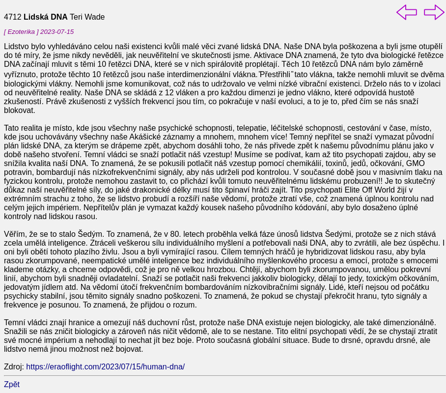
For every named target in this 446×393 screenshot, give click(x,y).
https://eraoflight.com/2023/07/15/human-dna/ (105, 367)
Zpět (12, 384)
